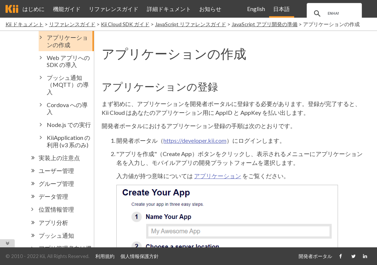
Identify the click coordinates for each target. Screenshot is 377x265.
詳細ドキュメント (169, 9)
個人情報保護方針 (139, 256)
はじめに (33, 9)
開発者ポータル (315, 256)
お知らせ (210, 9)
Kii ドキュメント (24, 24)
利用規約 (104, 256)
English (256, 9)
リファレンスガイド (113, 9)
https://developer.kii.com (194, 140)
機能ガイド (67, 9)
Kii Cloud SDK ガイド (125, 24)
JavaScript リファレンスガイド (190, 24)
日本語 (281, 9)
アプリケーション (217, 175)
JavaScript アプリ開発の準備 (264, 24)
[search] (333, 13)
